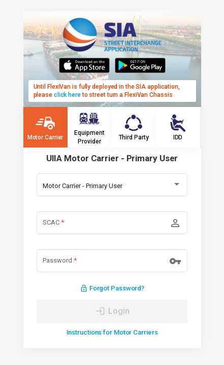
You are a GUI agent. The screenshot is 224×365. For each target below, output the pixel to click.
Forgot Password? (112, 288)
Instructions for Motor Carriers (112, 332)
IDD (178, 127)
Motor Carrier (45, 127)
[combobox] (112, 186)
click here (67, 94)
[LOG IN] (112, 311)
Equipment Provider (89, 126)
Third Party (134, 127)
